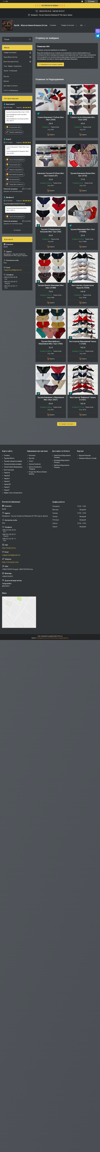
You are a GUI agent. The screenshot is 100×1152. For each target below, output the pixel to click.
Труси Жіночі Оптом (10, 57)
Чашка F (7, 490)
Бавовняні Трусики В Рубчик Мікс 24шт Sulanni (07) (50, 174)
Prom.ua (60, 636)
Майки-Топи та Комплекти (13, 493)
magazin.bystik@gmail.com (13, 270)
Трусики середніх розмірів (13, 461)
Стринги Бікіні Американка (13, 467)
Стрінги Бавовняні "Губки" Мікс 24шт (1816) (17, 148)
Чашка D (7, 481)
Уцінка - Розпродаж (10, 71)
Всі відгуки (17, 230)
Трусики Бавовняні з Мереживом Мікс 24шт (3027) (50, 398)
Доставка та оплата (11, 86)
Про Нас (31, 458)
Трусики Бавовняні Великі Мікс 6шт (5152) (82, 174)
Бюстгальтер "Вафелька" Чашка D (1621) (83, 398)
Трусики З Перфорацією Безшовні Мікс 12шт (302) (50, 230)
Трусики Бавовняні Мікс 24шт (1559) (17, 112)
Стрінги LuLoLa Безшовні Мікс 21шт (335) (83, 118)
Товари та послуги (67, 25)
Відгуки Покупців (85, 455)
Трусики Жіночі (9, 458)
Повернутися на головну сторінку (51, 64)
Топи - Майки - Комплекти (12, 66)
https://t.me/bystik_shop (10, 562)
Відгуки (6, 81)
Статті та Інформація (11, 90)
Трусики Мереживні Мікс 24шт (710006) (82, 230)
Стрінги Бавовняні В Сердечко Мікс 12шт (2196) (17, 152)
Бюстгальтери (9, 470)
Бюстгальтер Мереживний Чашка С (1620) (82, 342)
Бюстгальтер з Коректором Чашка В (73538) (83, 286)
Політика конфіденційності (60, 638)
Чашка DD (7, 484)
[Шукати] (29, 39)
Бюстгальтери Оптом (11, 61)
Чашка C (7, 478)
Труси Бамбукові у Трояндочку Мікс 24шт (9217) (17, 119)
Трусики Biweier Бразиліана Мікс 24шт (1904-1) (16, 209)
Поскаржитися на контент (44, 638)
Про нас (6, 76)
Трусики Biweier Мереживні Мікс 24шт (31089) (51, 286)
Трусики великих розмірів (13, 464)
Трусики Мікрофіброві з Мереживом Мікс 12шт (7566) (51, 342)
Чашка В (7, 475)
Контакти (32, 455)
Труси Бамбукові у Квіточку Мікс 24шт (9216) (16, 115)
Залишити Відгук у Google (87, 458)
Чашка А (7, 472)
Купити (52, 134)
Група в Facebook (35, 464)
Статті (31, 461)
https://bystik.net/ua (9, 548)
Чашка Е (7, 487)
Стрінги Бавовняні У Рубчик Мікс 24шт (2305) (51, 118)
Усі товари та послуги (66, 424)
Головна (53, 25)
